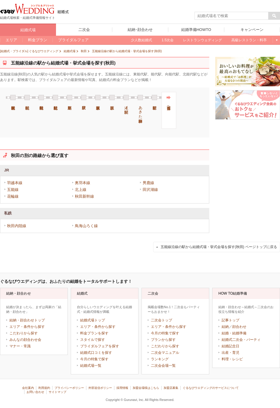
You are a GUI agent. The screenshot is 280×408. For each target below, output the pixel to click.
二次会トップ (161, 320)
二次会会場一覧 (163, 366)
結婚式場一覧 (90, 366)
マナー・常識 (20, 346)
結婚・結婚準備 (234, 333)
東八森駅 (98, 97)
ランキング (160, 359)
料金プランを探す (94, 333)
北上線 (80, 189)
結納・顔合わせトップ (27, 320)
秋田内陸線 (16, 226)
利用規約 (44, 387)
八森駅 (112, 97)
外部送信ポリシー (100, 387)
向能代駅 (41, 97)
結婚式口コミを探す (96, 353)
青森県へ (169, 101)
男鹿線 (148, 183)
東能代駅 (13, 97)
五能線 (13, 189)
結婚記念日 (230, 346)
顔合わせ (239, 327)
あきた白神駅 (140, 105)
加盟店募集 (171, 387)
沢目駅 (83, 97)
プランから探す (163, 340)
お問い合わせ (35, 392)
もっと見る (276, 40)
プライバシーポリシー (69, 387)
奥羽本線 (82, 183)
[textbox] (232, 16)
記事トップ (230, 320)
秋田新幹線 (84, 196)
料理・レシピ (232, 359)
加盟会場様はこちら (146, 387)
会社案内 (28, 387)
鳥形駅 (69, 97)
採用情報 (122, 387)
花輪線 (13, 196)
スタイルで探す (92, 340)
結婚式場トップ (92, 320)
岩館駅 (154, 97)
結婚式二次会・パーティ (241, 340)
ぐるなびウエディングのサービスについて (211, 387)
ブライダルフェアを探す (99, 346)
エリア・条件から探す (27, 327)
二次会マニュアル (165, 353)
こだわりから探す (23, 333)
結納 (225, 327)
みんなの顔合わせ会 (25, 340)
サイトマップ (57, 392)
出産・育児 (230, 353)
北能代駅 (55, 97)
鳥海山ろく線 (86, 226)
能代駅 (27, 97)
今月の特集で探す (94, 359)
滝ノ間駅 (126, 101)
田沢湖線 (150, 189)
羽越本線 (14, 183)
